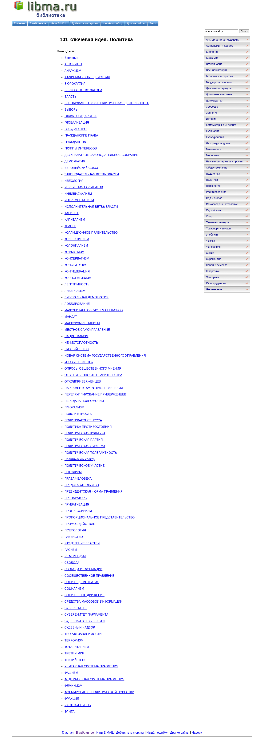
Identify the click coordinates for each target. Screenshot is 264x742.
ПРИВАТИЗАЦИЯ (77, 504)
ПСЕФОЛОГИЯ (75, 530)
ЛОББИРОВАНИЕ (77, 303)
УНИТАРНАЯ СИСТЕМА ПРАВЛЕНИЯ (91, 666)
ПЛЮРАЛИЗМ (74, 407)
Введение (71, 57)
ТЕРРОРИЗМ (74, 640)
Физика (210, 240)
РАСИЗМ (71, 549)
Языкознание (214, 289)
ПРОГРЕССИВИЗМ (78, 511)
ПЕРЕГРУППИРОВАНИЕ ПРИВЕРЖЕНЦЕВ (95, 394)
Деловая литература (218, 88)
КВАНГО (70, 226)
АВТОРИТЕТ (73, 64)
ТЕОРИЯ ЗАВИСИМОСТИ (83, 634)
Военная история (216, 70)
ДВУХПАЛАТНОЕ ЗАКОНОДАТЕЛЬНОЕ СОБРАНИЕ (101, 155)
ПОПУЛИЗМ (73, 472)
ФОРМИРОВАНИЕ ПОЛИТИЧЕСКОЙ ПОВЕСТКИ (99, 692)
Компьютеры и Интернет (221, 124)
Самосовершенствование (222, 204)
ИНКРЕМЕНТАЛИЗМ (79, 200)
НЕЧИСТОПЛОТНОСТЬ (81, 342)
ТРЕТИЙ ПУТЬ (75, 659)
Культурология (215, 137)
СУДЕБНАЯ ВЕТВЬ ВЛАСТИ (85, 621)
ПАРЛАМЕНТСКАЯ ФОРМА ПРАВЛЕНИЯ (94, 388)
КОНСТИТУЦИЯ (76, 265)
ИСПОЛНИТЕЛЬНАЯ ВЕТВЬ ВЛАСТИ (91, 206)
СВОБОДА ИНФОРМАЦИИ (84, 569)
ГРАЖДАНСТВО (76, 142)
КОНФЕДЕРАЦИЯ (77, 271)
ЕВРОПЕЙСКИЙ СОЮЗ (81, 167)
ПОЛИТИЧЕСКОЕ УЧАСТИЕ (85, 465)
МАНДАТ (71, 316)
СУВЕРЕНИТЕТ (76, 608)
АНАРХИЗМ (73, 70)
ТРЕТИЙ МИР (74, 653)
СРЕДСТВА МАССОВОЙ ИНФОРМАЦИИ (93, 601)
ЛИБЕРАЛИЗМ (75, 290)
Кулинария (212, 131)
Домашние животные (219, 94)
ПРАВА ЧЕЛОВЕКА (78, 478)
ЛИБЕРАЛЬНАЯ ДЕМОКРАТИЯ (86, 297)
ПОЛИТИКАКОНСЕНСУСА (83, 420)
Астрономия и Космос (219, 45)
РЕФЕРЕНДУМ (75, 556)
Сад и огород (214, 198)
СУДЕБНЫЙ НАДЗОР (80, 627)
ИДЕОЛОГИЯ (74, 180)
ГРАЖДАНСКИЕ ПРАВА (81, 135)
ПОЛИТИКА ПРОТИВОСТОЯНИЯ (88, 426)
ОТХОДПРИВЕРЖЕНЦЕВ (83, 381)
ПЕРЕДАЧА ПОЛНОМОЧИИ (84, 401)
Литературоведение (218, 143)
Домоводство (214, 100)
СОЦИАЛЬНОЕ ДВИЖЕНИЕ (84, 595)
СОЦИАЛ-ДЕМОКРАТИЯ (82, 582)
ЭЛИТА (70, 711)
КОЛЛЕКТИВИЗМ (77, 239)
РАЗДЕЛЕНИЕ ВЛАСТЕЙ (82, 543)
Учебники (212, 234)
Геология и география (219, 76)
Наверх (197, 732)
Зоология (211, 112)
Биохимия (212, 57)
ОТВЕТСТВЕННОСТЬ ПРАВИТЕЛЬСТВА (93, 375)
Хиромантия (213, 258)
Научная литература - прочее (224, 161)
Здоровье (212, 106)
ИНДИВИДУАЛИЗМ (78, 193)
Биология (212, 51)
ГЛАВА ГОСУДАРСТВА (81, 116)
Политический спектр (80, 459)
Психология (213, 185)
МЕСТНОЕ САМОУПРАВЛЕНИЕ (87, 329)
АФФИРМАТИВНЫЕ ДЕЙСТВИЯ (87, 77)
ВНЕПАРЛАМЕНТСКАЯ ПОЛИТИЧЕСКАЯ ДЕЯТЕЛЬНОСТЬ (107, 103)
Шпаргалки (212, 271)
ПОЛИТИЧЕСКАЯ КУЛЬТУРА (85, 433)
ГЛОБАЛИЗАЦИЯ (77, 122)
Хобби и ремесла (216, 265)
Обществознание (216, 167)
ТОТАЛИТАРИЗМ (77, 647)
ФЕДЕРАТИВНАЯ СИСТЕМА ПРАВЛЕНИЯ (94, 679)
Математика (213, 149)
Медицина (212, 155)
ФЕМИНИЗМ (73, 685)
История (211, 118)
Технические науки (217, 222)
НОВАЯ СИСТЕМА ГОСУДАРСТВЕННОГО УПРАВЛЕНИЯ (105, 355)
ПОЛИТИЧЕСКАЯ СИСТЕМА (85, 446)
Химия (210, 252)
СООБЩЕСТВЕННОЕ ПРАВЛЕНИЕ (89, 575)
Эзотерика (212, 277)
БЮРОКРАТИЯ (75, 83)
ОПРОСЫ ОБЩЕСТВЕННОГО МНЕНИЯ (93, 368)
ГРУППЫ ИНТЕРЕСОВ (81, 148)
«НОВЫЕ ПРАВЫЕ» (79, 362)
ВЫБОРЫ (71, 109)
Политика (212, 179)
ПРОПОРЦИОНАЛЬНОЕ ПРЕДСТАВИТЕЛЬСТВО (100, 517)
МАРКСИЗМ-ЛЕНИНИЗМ (82, 323)
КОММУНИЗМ (74, 252)
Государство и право (218, 82)
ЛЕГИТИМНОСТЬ (77, 284)
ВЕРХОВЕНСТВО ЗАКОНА (83, 90)
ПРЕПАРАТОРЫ (76, 498)
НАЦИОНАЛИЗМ (77, 336)
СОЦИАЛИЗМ (74, 588)
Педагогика (213, 173)
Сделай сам (213, 210)
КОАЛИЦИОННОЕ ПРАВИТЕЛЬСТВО (91, 232)
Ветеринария (214, 63)
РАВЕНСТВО (74, 536)
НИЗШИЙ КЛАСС (77, 349)
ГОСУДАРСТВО (76, 129)
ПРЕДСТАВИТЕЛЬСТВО (82, 485)
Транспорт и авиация (219, 228)
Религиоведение (216, 191)
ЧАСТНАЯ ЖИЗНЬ (78, 705)
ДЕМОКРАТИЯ (75, 161)
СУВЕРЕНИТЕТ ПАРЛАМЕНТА (86, 614)
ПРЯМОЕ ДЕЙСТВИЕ (80, 524)
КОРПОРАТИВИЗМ (78, 278)
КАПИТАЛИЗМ (75, 219)
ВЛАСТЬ (71, 96)
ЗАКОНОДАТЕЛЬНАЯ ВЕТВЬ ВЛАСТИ (92, 174)
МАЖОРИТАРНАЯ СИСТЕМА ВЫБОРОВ (94, 310)
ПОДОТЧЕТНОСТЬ (78, 413)
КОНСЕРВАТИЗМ (77, 258)
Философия (213, 246)
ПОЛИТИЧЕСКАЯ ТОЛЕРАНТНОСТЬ (91, 452)
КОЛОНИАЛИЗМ (76, 245)
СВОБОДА (72, 562)
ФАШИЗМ (71, 672)
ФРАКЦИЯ (72, 698)
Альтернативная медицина (222, 39)
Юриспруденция (216, 283)
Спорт (209, 216)
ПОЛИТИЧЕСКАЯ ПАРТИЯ (84, 439)
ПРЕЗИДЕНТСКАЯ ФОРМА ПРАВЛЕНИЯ (94, 491)
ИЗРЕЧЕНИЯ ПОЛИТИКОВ (84, 187)
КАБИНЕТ (72, 213)
